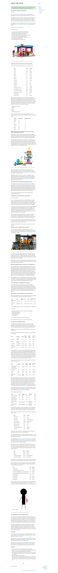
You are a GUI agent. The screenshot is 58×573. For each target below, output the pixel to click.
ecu (35, 17)
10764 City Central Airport (27, 177)
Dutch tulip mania (24, 385)
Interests (40, 11)
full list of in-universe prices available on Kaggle (21, 24)
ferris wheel (33, 434)
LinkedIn (45, 566)
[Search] (42, 3)
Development (41, 9)
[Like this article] (23, 563)
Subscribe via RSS (14, 566)
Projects (39, 6)
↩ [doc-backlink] (31, 551)
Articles (39, 8)
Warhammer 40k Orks (21, 170)
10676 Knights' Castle (24, 175)
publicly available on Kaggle (27, 543)
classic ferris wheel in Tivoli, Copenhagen (24, 438)
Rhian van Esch (34, 570)
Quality (40, 12)
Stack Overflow (44, 567)
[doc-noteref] (25, 124)
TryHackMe (45, 568)
